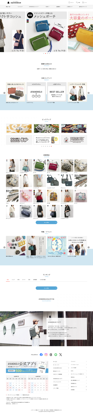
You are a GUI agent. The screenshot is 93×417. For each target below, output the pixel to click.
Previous (4, 93)
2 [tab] (45, 53)
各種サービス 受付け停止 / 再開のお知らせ (46, 69)
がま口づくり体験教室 (57, 374)
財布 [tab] (18, 279)
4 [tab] (49, 53)
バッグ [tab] (13, 279)
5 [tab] (49, 146)
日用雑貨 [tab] (35, 279)
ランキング (20, 6)
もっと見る (46, 222)
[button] (78, 2)
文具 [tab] (29, 279)
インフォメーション (75, 364)
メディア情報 (55, 388)
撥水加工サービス (56, 371)
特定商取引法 (73, 383)
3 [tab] (47, 53)
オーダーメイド (56, 364)
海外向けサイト (82, 6)
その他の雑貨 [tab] (43, 279)
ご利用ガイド (69, 6)
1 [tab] (43, 53)
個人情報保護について (75, 380)
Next (89, 93)
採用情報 (72, 389)
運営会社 (72, 377)
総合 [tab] (8, 279)
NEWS (72, 370)
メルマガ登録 (73, 367)
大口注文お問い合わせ (57, 368)
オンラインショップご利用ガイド (77, 374)
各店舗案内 (55, 385)
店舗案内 (58, 6)
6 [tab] (51, 146)
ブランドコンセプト (57, 382)
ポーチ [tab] (23, 279)
